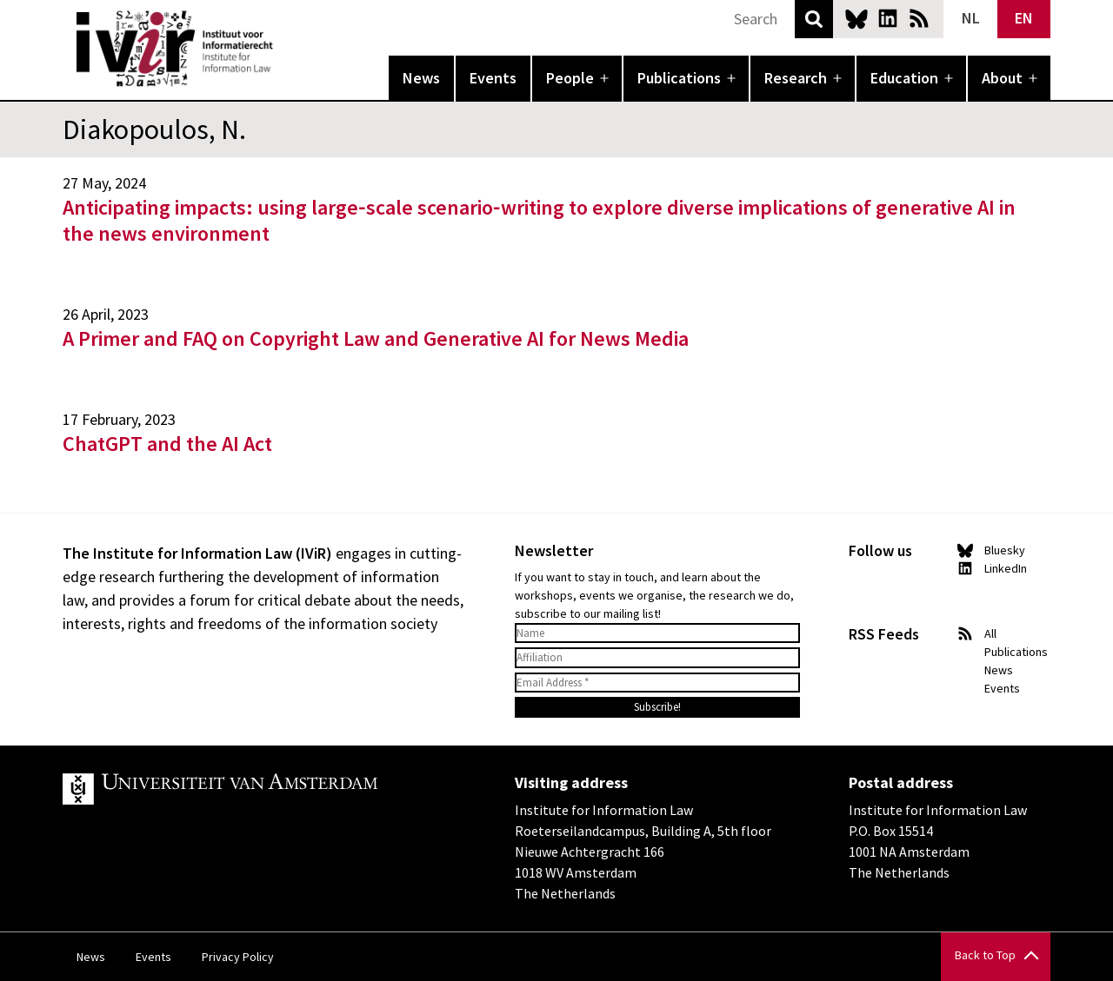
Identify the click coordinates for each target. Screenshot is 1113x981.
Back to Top (985, 955)
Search (814, 19)
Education (904, 78)
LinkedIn (888, 18)
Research (795, 78)
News (421, 78)
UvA (264, 789)
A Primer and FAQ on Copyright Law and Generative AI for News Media (376, 338)
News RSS (919, 18)
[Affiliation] (657, 657)
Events (493, 78)
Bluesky (856, 18)
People (570, 78)
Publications (679, 78)
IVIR (285, 48)
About (1002, 78)
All (990, 633)
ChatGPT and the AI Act (167, 443)
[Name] (657, 633)
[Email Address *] (657, 683)
